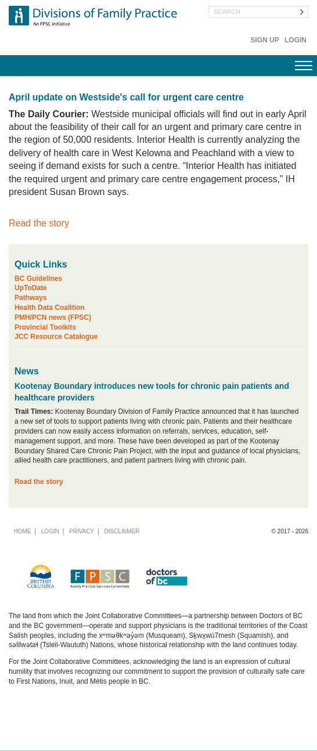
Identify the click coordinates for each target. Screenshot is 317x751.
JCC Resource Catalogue (56, 337)
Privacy (81, 531)
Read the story (39, 223)
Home (22, 531)
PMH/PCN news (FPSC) (53, 317)
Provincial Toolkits (45, 327)
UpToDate (31, 288)
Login (295, 40)
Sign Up (264, 40)
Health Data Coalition (50, 308)
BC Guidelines (38, 279)
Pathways (30, 298)
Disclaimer (121, 531)
